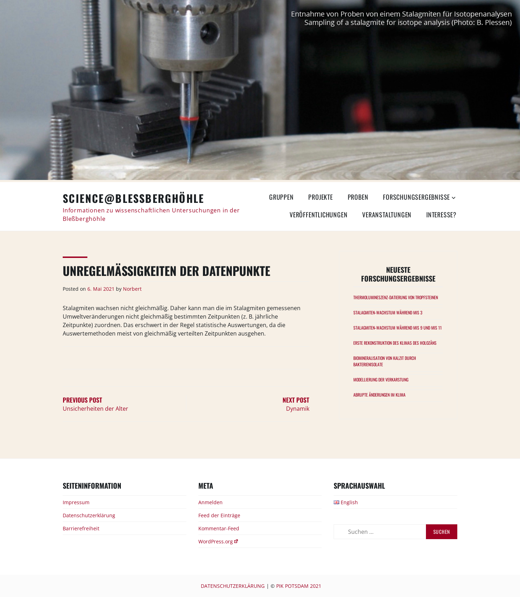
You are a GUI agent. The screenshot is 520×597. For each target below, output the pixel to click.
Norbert (132, 288)
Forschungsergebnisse (416, 196)
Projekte (320, 196)
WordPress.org (218, 541)
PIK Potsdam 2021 (298, 586)
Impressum (76, 502)
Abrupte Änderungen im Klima (379, 395)
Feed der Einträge (219, 515)
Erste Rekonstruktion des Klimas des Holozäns (395, 343)
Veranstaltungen (386, 214)
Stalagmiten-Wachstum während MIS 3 (387, 312)
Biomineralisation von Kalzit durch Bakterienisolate (384, 361)
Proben (358, 196)
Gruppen (281, 196)
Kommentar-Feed (218, 528)
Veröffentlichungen (318, 214)
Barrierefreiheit (81, 528)
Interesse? (441, 214)
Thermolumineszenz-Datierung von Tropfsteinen (395, 297)
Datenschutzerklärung (89, 515)
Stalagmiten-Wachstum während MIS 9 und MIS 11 (397, 328)
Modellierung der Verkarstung (380, 379)
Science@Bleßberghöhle (133, 198)
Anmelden (210, 502)
